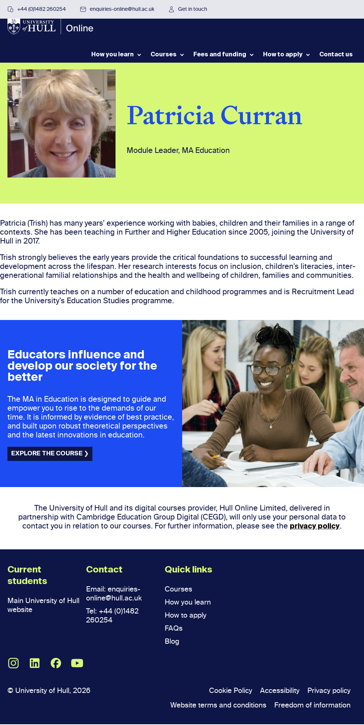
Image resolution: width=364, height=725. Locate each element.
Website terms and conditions (209, 705)
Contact (104, 570)
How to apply (187, 615)
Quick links (188, 570)
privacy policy (315, 527)
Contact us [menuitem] (336, 59)
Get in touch (187, 9)
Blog (172, 641)
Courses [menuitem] (164, 59)
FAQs (174, 628)
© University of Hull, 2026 (51, 691)
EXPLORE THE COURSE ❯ (50, 454)
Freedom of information (310, 705)
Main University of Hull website (38, 606)
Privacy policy (327, 691)
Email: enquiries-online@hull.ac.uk (116, 594)
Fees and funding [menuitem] (219, 59)
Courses (179, 589)
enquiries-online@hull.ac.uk (117, 9)
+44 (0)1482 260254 (36, 9)
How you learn (189, 602)
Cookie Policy (221, 691)
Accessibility (274, 691)
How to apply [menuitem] (283, 59)
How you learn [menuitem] (112, 59)
